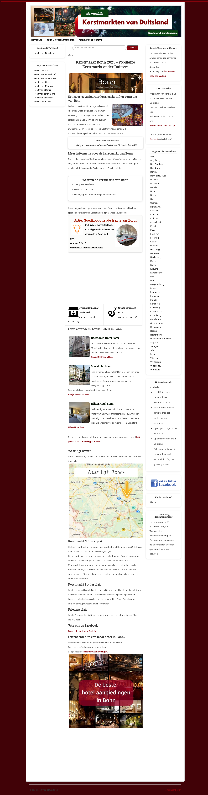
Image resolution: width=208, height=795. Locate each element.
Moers (153, 288)
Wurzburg (155, 369)
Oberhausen (156, 311)
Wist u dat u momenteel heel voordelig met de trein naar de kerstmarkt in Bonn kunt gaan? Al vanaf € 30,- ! (105, 233)
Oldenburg (155, 315)
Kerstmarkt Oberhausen (45, 78)
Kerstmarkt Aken (42, 70)
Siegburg (154, 342)
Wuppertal (155, 366)
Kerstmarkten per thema (90, 40)
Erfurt (153, 226)
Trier (152, 350)
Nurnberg (155, 307)
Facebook (154, 139)
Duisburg (154, 214)
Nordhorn (155, 304)
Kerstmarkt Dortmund (44, 94)
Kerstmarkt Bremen (43, 97)
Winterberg (155, 362)
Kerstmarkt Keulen (43, 82)
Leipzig (153, 276)
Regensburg (156, 327)
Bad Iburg (155, 168)
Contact (154, 502)
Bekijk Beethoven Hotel (102, 357)
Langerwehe (156, 273)
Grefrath (154, 245)
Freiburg (154, 238)
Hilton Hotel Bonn (76, 427)
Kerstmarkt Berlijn (43, 90)
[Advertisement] (105, 276)
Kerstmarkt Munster (43, 86)
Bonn (153, 191)
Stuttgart (154, 346)
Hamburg (155, 249)
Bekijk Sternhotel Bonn (79, 394)
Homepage (36, 40)
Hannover (155, 253)
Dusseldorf (155, 222)
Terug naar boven (172, 790)
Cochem (154, 203)
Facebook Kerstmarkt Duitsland (83, 631)
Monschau (155, 292)
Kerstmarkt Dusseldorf (45, 74)
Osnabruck (155, 319)
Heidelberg (155, 257)
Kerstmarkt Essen (42, 101)
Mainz (153, 280)
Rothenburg (156, 335)
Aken (152, 156)
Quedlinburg (156, 323)
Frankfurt (154, 234)
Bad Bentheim (157, 164)
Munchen (155, 296)
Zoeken (132, 47)
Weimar (154, 358)
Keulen (153, 261)
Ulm (152, 354)
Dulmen (154, 218)
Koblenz (154, 269)
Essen (153, 230)
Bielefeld (154, 187)
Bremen (154, 195)
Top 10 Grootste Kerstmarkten (60, 40)
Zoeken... (72, 45)
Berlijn (153, 172)
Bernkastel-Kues (158, 176)
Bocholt (154, 179)
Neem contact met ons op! (162, 125)
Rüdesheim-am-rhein (160, 338)
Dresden (154, 210)
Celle (152, 199)
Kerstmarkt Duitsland (44, 53)
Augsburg (155, 160)
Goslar (153, 241)
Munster (154, 300)
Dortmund (155, 207)
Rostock (154, 331)
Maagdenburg (157, 284)
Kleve (153, 265)
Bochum (154, 183)
